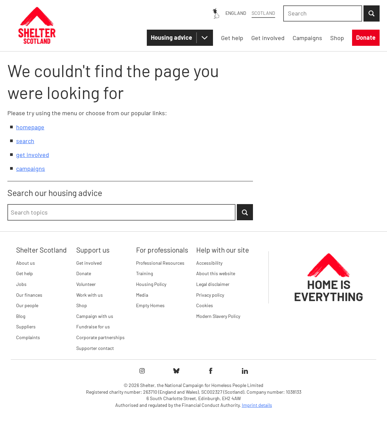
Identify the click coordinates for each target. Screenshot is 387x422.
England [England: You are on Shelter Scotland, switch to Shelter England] (235, 13)
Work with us (89, 295)
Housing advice (171, 37)
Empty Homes (150, 305)
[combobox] (322, 13)
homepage (30, 127)
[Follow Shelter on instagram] (142, 371)
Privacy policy (210, 295)
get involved (32, 154)
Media (142, 295)
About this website (215, 273)
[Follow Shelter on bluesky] (176, 371)
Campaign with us (94, 316)
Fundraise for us (93, 326)
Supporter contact (95, 348)
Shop (81, 305)
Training (144, 273)
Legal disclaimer (212, 284)
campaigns (30, 168)
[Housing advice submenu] (204, 38)
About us (25, 263)
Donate (83, 273)
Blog (20, 316)
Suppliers (26, 326)
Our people (27, 305)
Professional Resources (160, 263)
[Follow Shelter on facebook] (211, 371)
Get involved (89, 263)
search (25, 140)
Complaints (28, 337)
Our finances (29, 295)
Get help (24, 273)
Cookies (204, 305)
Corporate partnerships (100, 337)
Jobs (21, 284)
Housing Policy (151, 284)
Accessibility (209, 263)
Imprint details (257, 405)
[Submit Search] (371, 13)
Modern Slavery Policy (218, 316)
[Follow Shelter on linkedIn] (245, 371)
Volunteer (86, 284)
